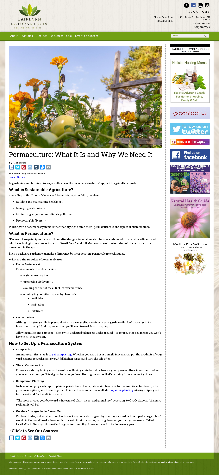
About (14, 36)
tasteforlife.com (17, 177)
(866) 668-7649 (165, 20)
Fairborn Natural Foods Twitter (186, 5)
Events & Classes (86, 36)
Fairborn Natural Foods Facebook (193, 5)
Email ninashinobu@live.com (200, 5)
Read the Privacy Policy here (84, 469)
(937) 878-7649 (202, 27)
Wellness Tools (61, 36)
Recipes (41, 36)
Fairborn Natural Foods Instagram (207, 5)
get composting (62, 355)
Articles (27, 36)
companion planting (120, 390)
